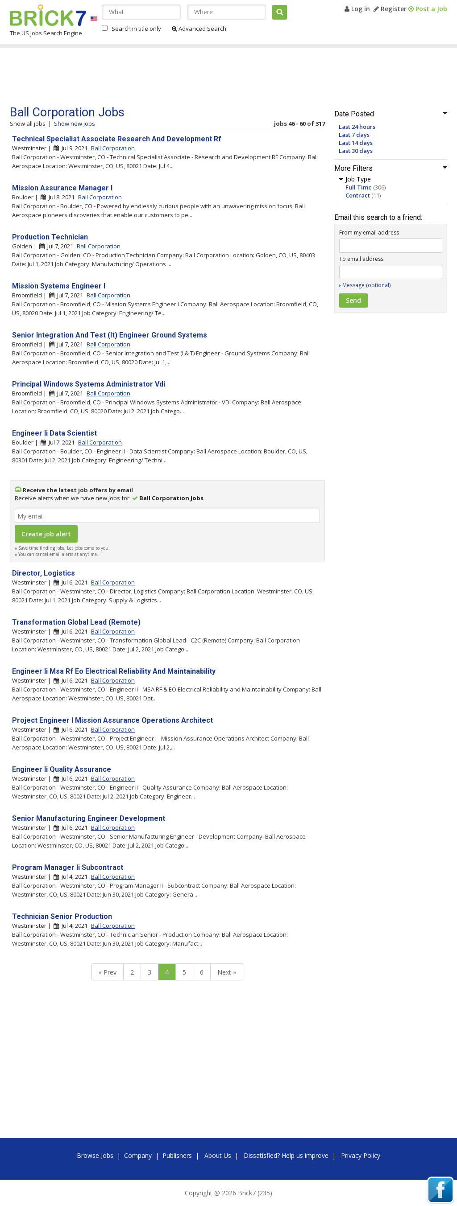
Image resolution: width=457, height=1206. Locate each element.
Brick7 (48, 15)
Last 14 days (356, 143)
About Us (217, 1155)
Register (390, 8)
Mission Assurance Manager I (62, 188)
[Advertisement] (179, 76)
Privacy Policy (360, 1155)
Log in (357, 8)
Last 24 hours (357, 127)
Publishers (177, 1155)
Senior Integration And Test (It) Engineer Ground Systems (109, 335)
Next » (226, 972)
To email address (361, 259)
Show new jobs (74, 123)
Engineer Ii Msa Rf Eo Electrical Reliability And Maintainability (114, 671)
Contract (357, 195)
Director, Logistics (43, 573)
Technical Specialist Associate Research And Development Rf (116, 139)
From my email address (369, 232)
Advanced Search (199, 29)
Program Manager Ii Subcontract (67, 867)
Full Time (358, 187)
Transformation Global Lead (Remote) (76, 622)
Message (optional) (366, 285)
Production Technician (50, 237)
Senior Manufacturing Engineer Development (88, 818)
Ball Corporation (113, 148)
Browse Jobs (95, 1155)
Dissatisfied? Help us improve (286, 1155)
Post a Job (427, 8)
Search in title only (136, 29)
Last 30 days (356, 151)
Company (138, 1155)
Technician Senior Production (62, 916)
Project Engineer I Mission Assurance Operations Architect (112, 720)
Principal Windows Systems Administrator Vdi (88, 384)
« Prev (107, 972)
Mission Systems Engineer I (58, 286)
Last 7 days (354, 135)
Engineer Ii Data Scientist (54, 433)
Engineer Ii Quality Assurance (61, 769)
